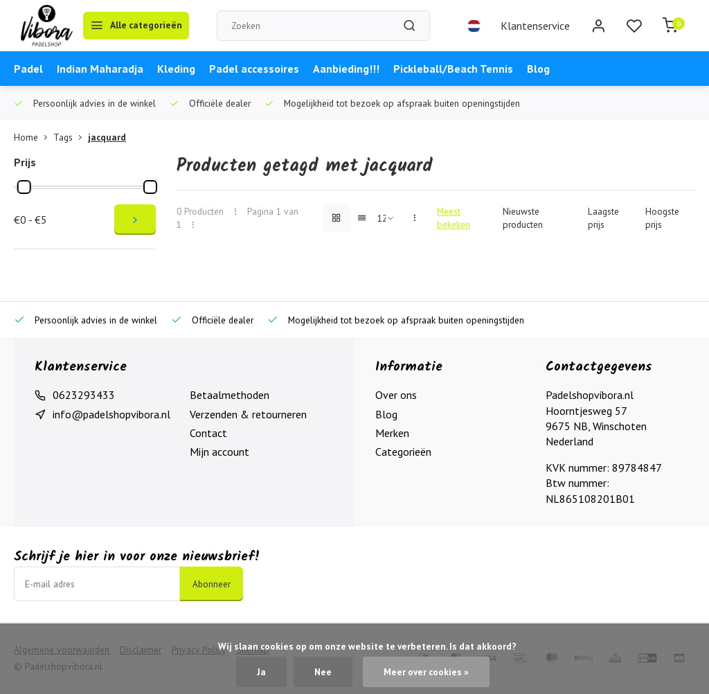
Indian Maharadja (100, 68)
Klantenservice (535, 26)
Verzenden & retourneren (248, 414)
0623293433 (84, 395)
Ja (261, 672)
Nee (323, 672)
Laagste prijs (603, 218)
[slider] (24, 187)
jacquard (107, 137)
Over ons (396, 395)
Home (33, 137)
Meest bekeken (453, 218)
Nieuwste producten (523, 218)
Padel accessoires (254, 68)
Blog (538, 68)
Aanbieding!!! (346, 68)
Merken (392, 433)
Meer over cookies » (426, 672)
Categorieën (403, 452)
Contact (208, 433)
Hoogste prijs (662, 218)
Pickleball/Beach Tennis (453, 68)
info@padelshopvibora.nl (111, 414)
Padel (28, 68)
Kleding (176, 68)
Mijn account (219, 452)
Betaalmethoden (229, 395)
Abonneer (211, 584)
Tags (70, 137)
